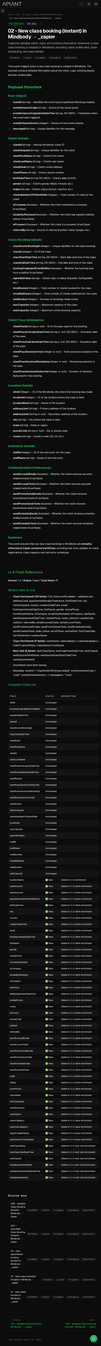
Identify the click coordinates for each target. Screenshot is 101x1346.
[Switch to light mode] (88, 4)
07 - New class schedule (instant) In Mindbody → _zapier (23, 1279)
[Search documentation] (81, 4)
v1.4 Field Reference (25, 572)
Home (10, 14)
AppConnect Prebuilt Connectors (48, 14)
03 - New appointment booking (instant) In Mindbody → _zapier (17, 1259)
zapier (27, 58)
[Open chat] (93, 1338)
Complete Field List (22, 685)
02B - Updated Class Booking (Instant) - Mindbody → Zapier (18, 1210)
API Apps (26, 14)
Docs (18, 14)
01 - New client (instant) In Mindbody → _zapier (18, 1297)
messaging (54, 58)
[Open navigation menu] (96, 4)
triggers (40, 58)
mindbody (14, 58)
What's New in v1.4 (21, 590)
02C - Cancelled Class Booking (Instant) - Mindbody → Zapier (18, 1233)
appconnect (70, 58)
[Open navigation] (3, 11)
